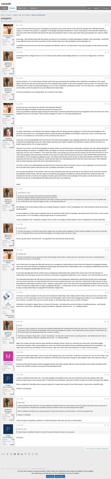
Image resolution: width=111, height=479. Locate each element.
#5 (108, 128)
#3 (108, 78)
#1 (108, 25)
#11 (108, 352)
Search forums (13, 11)
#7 (108, 224)
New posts (4, 11)
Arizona (12, 394)
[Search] (105, 8)
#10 (108, 321)
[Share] (105, 25)
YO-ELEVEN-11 (7, 21)
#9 (108, 292)
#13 (108, 398)
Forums (12, 8)
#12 (108, 374)
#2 (108, 52)
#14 (108, 425)
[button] (27, 8)
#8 (108, 250)
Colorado (11, 147)
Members (33, 8)
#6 (108, 189)
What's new (22, 8)
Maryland (11, 73)
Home (5, 8)
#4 (108, 104)
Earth (12, 45)
